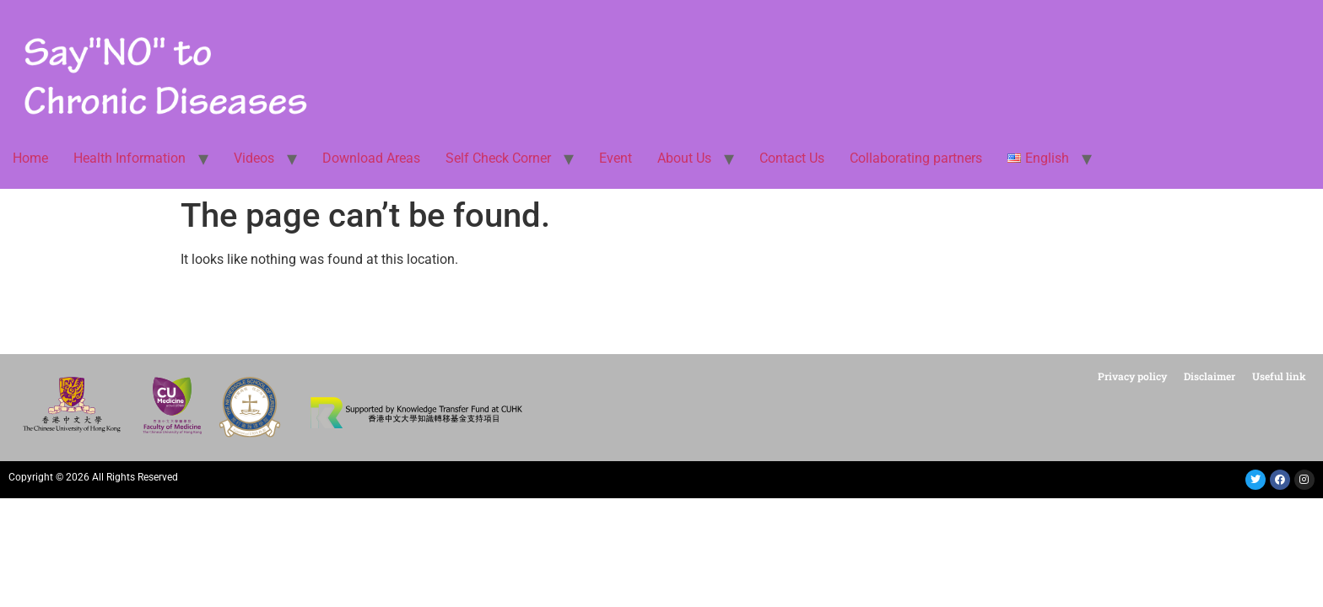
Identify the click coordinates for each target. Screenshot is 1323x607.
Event (615, 158)
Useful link (1279, 376)
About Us (684, 158)
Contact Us (791, 158)
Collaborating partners (916, 158)
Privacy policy (1132, 376)
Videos (254, 158)
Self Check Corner (498, 158)
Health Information (129, 158)
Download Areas (371, 158)
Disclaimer (1209, 376)
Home (30, 158)
